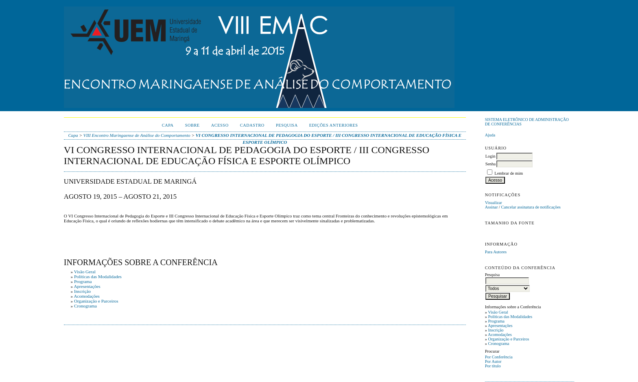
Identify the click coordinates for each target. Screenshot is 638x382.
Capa (168, 125)
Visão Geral (498, 312)
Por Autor (493, 361)
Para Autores (496, 252)
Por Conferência (499, 357)
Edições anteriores (333, 125)
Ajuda (490, 135)
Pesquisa (287, 125)
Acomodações (500, 334)
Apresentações (500, 325)
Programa (496, 321)
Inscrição (495, 330)
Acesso (220, 125)
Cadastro (252, 125)
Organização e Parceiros (508, 339)
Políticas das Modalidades (510, 316)
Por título (493, 366)
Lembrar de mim (508, 173)
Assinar (491, 207)
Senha (490, 164)
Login (490, 156)
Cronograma (498, 343)
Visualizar (493, 202)
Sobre (192, 125)
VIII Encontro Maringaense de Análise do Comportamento (136, 135)
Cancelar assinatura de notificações (531, 207)
